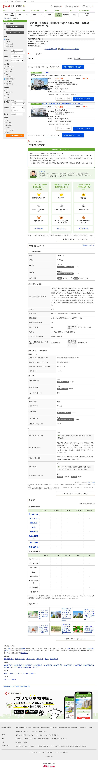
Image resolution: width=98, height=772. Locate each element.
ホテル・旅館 (8, 81)
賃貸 (17, 735)
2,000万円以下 (18, 665)
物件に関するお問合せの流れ (62, 727)
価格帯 (6, 50)
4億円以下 (28, 667)
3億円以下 (21, 667)
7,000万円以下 (67, 665)
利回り (6, 57)
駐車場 (51, 735)
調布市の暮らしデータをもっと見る (76, 493)
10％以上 (18, 673)
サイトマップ (58, 752)
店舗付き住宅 (8, 76)
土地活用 (25, 742)
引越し (21, 746)
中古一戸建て (45, 738)
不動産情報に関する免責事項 (22, 686)
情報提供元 (74, 727)
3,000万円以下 (28, 665)
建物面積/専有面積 (7, 101)
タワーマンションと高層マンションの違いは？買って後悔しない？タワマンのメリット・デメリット (66, 614)
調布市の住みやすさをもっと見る (76, 239)
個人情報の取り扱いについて (23, 731)
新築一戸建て (37, 738)
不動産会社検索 (42, 746)
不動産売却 (18, 742)
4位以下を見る (39, 228)
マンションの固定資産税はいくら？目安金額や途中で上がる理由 (43, 614)
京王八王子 (24, 653)
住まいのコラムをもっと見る (76, 639)
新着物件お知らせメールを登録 (69, 49)
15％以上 (25, 673)
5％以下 (6, 673)
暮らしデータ (50, 746)
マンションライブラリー (30, 746)
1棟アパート (8, 71)
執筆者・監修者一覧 (75, 746)
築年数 (6, 60)
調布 (92, 648)
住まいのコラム (65, 746)
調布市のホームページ (88, 245)
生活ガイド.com (91, 482)
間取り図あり (8, 125)
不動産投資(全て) (9, 659)
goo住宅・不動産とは (21, 727)
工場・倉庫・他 (9, 84)
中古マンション (29, 738)
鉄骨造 (7, 95)
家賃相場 (56, 735)
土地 (52, 738)
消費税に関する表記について (39, 731)
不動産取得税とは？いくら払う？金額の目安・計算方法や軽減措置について (66, 629)
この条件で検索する (14, 135)
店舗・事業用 (22, 735)
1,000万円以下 (8, 665)
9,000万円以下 (87, 665)
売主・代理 (8, 122)
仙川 (68, 648)
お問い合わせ (50, 752)
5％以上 (12, 673)
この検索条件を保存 (51, 49)
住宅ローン (64, 738)
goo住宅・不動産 (6, 727)
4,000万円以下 (38, 665)
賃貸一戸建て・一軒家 (33, 735)
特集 (17, 746)
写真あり (7, 127)
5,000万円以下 (48, 665)
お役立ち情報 (5, 746)
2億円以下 (13, 667)
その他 (7, 97)
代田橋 (23, 648)
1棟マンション (9, 69)
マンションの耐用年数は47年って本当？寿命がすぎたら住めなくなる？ (44, 629)
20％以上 (32, 673)
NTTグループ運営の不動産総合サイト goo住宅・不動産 (18, 1)
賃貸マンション (44, 735)
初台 (9, 648)
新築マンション (20, 738)
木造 (6, 90)
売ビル (7, 74)
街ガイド (57, 746)
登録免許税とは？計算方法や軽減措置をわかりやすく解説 (89, 629)
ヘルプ (44, 752)
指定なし (7, 39)
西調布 (7, 650)
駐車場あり (8, 132)
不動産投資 (57, 738)
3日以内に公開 (9, 44)
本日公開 (7, 41)
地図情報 (84, 746)
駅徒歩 (6, 114)
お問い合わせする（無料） (83, 98)
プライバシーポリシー (35, 752)
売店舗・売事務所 (10, 79)
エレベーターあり (10, 130)
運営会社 (65, 752)
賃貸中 (7, 120)
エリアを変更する (15, 32)
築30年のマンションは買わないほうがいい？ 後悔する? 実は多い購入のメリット (89, 614)
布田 (88, 648)
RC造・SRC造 (9, 92)
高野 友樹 (42, 171)
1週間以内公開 (9, 46)
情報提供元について (9, 686)
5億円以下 (36, 667)
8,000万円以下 (77, 665)
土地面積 (6, 107)
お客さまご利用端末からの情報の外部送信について (41, 727)
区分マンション (9, 66)
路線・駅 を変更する (15, 26)
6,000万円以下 (58, 665)
